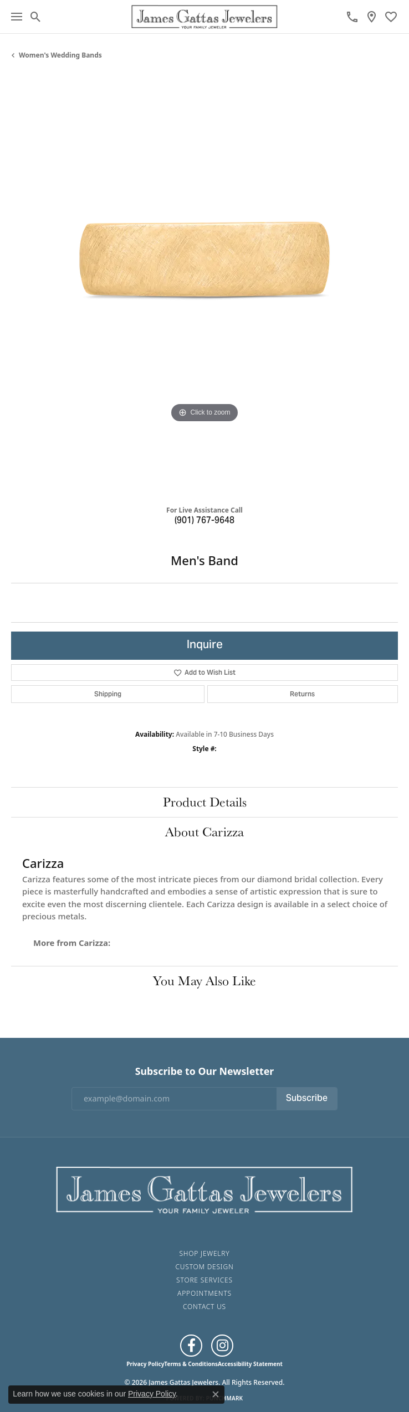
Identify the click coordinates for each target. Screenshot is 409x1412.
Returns (302, 694)
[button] (36, 17)
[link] (352, 17)
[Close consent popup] (215, 1394)
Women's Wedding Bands (60, 55)
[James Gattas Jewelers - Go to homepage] (204, 1188)
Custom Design (205, 1266)
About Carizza (204, 831)
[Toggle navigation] (16, 16)
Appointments (204, 1293)
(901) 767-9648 (204, 520)
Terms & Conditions (191, 1364)
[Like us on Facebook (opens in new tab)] (191, 1346)
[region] (204, 287)
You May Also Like (204, 980)
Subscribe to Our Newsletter (204, 1071)
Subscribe (307, 1098)
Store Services (204, 1280)
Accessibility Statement (250, 1364)
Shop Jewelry (204, 1253)
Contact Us (204, 1306)
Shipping (107, 694)
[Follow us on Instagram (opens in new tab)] (222, 1346)
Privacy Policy (145, 1364)
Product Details (205, 801)
